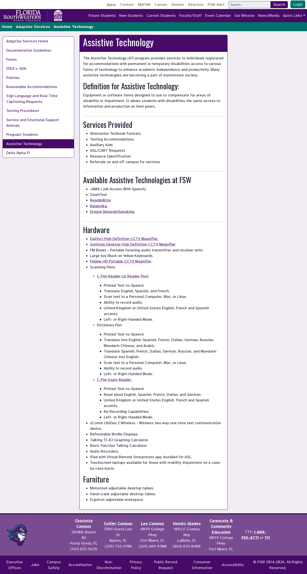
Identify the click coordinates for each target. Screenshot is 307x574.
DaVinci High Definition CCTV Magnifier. (124, 238)
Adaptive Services (33, 26)
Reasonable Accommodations (31, 86)
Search (279, 4)
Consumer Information (202, 565)
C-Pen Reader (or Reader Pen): (123, 276)
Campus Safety (54, 565)
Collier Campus (118, 523)
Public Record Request (165, 565)
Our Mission (244, 15)
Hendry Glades (187, 523)
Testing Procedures (22, 110)
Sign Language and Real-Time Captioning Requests (32, 98)
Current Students (161, 15)
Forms (11, 59)
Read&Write (100, 200)
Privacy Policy (136, 565)
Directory (195, 4)
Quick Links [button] (292, 15)
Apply (111, 4)
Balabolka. (99, 206)
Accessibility (233, 564)
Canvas (161, 4)
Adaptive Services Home (27, 41)
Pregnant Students (22, 134)
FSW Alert (216, 4)
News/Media (268, 15)
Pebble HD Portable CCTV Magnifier (120, 261)
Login (297, 4)
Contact (127, 4)
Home (7, 26)
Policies (13, 77)
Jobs (35, 564)
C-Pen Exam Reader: (114, 379)
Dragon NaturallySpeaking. (112, 211)
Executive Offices (14, 565)
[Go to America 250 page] (58, 15)
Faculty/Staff (190, 15)
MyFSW (144, 4)
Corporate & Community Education (221, 526)
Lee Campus (152, 523)
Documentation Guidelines (28, 50)
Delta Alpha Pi (18, 152)
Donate (177, 4)
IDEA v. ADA (16, 68)
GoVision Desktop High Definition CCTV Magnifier (133, 244)
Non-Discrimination (109, 565)
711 (267, 537)
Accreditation (80, 564)
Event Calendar (218, 15)
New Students (131, 15)
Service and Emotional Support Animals (32, 123)
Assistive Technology (24, 143)
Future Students (102, 15)
